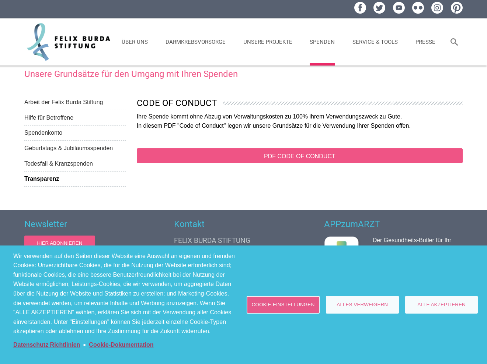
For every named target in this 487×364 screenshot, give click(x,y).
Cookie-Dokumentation (121, 345)
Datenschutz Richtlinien (46, 345)
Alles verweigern (362, 304)
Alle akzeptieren (441, 304)
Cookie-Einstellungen (283, 304)
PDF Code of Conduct (299, 156)
